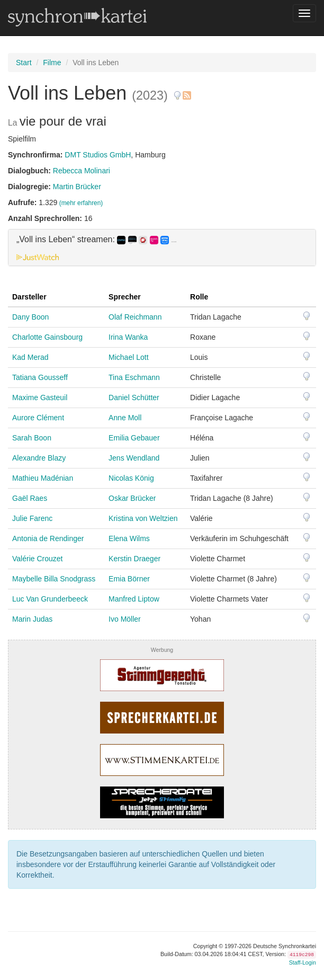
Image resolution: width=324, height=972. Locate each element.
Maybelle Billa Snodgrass (53, 579)
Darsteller (29, 297)
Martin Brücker (77, 186)
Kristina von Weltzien (143, 518)
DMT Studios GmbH (98, 155)
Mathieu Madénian (42, 478)
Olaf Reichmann (135, 317)
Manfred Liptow (134, 599)
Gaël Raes (29, 498)
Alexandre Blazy (39, 458)
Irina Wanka (128, 337)
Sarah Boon (31, 438)
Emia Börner (129, 579)
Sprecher (125, 297)
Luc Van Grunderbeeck (50, 599)
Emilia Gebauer (134, 438)
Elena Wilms (129, 538)
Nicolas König (131, 478)
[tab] (162, 247)
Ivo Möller (125, 619)
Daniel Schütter (134, 397)
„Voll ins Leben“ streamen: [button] (96, 239)
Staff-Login (302, 962)
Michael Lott (128, 357)
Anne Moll (125, 417)
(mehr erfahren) (81, 203)
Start (24, 62)
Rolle (199, 297)
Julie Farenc (32, 518)
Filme (52, 62)
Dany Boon (30, 317)
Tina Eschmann (134, 377)
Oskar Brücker (132, 498)
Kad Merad (30, 357)
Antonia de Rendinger (48, 538)
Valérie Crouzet (37, 558)
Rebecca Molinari (81, 170)
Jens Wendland (134, 458)
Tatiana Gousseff (40, 377)
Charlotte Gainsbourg (47, 337)
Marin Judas (32, 619)
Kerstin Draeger (134, 558)
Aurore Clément (38, 417)
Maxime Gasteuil (39, 397)
